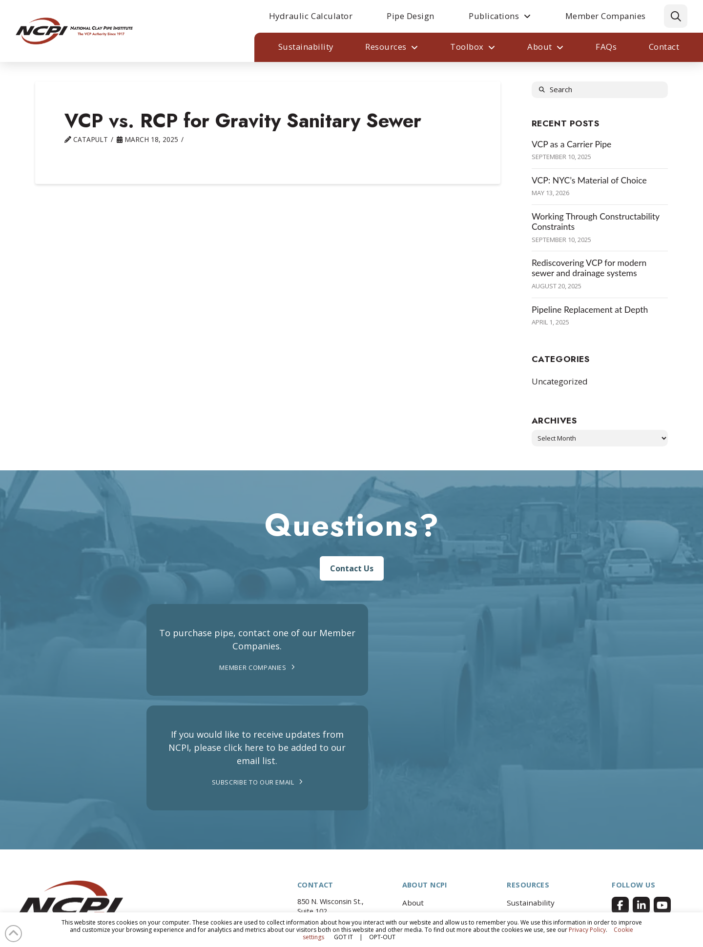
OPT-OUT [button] (382, 937)
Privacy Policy (587, 930)
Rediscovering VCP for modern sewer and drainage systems (589, 268)
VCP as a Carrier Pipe (572, 144)
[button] (675, 16)
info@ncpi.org (332, 847)
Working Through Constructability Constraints (596, 221)
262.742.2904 (330, 838)
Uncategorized (560, 381)
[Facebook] (620, 805)
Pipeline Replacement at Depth (590, 309)
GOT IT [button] (343, 937)
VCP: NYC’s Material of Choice (589, 180)
